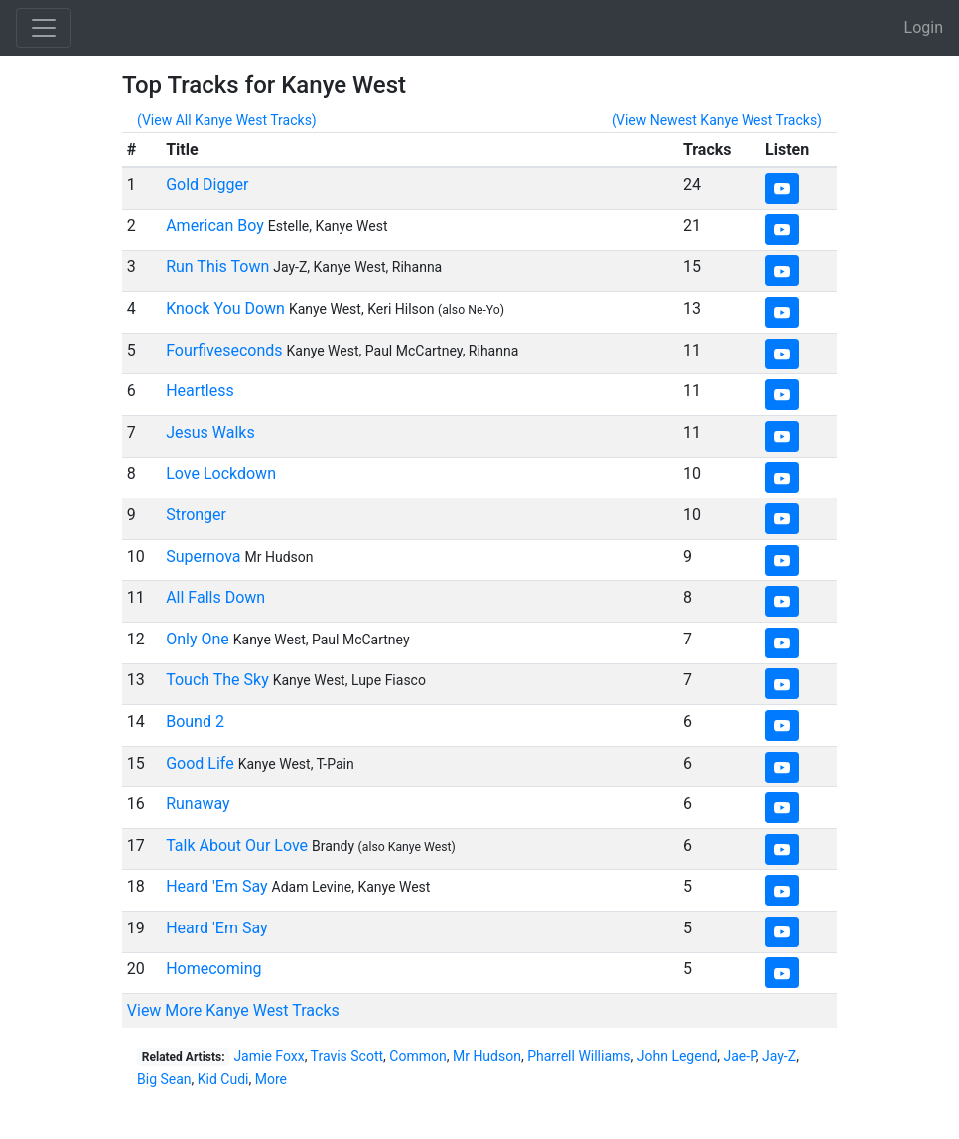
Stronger (196, 514)
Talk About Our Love (237, 845)
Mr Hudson (487, 1056)
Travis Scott (347, 1056)
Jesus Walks (210, 432)
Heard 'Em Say (216, 886)
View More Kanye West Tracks (233, 1010)
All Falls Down (215, 597)
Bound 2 (195, 721)
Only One (197, 639)
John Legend (677, 1056)
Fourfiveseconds (224, 350)
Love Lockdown (221, 473)
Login (923, 27)
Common (417, 1056)
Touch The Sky (217, 679)
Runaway (197, 803)
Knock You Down (225, 308)
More (271, 1079)
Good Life (200, 763)
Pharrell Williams (578, 1056)
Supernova (203, 556)
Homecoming (213, 968)
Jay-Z (779, 1056)
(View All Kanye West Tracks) (227, 120)
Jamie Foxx (268, 1056)
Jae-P (740, 1056)
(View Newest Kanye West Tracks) (717, 120)
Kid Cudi (223, 1079)
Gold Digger (207, 184)
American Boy (215, 225)
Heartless (200, 390)
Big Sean (164, 1079)
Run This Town (217, 266)
